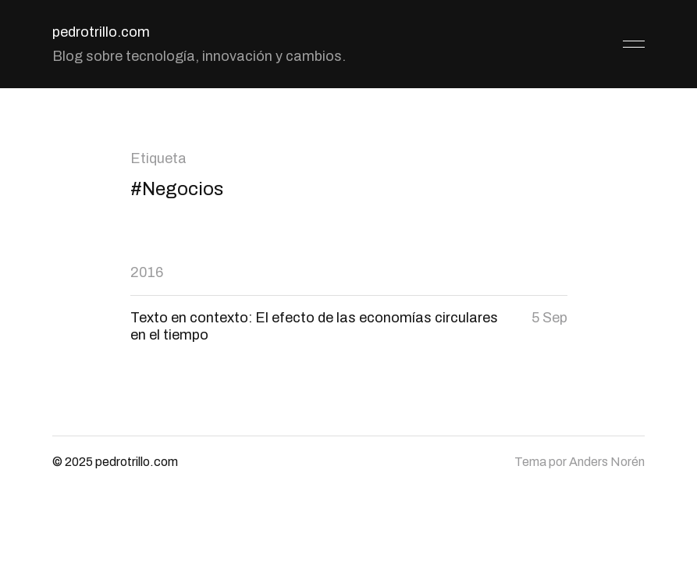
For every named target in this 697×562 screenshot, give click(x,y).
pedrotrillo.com (101, 32)
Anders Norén (607, 461)
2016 (146, 272)
